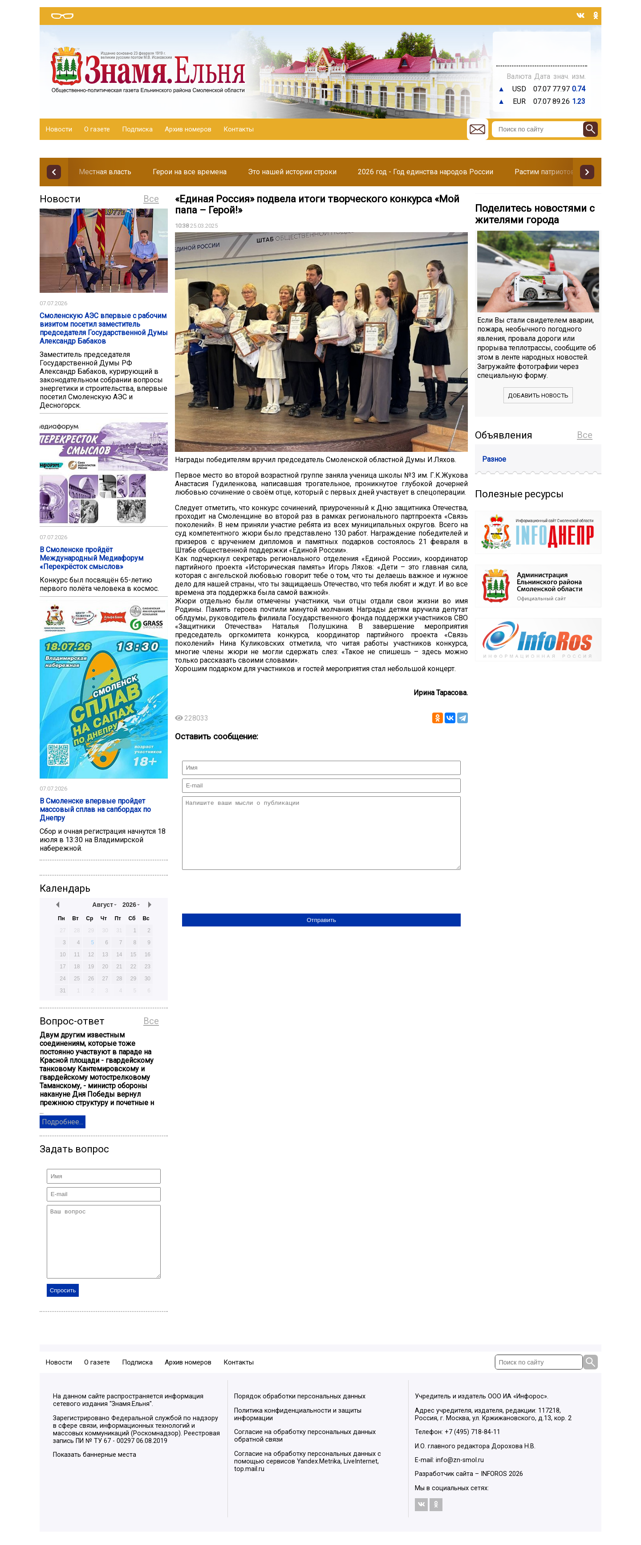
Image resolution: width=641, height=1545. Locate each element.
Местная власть (105, 172)
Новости (59, 129)
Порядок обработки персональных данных (299, 1410)
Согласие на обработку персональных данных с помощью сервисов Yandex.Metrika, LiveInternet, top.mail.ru (307, 1474)
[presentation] (249, 906)
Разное (494, 459)
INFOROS (494, 1487)
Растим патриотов (545, 172)
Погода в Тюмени (541, 52)
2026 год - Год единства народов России (425, 172)
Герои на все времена (190, 172)
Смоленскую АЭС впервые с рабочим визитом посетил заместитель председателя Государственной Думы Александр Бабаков (104, 328)
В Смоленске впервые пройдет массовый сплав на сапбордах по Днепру (95, 809)
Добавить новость (538, 395)
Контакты (238, 129)
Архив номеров (188, 129)
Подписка (137, 129)
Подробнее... (62, 1122)
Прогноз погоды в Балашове (542, 44)
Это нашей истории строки (292, 172)
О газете (97, 129)
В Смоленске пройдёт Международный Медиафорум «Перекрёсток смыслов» (91, 558)
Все (151, 198)
